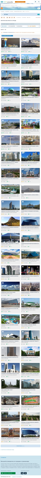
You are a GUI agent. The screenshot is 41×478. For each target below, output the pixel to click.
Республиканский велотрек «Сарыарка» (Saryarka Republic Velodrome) (10, 259)
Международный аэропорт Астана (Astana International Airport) (10, 97)
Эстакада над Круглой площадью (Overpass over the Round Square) (10, 406)
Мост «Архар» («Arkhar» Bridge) (28, 324)
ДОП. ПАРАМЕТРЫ (33, 26)
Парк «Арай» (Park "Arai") (7, 389)
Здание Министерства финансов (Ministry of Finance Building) (30, 438)
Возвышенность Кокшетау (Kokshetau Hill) (10, 227)
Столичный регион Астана (18, 11)
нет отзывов (26, 84)
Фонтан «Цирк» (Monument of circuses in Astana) (10, 243)
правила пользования (17, 476)
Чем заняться (19, 26)
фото (20, 32)
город (23, 11)
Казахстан (11, 11)
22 (10, 84)
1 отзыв (5, 84)
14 (30, 165)
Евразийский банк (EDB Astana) (28, 389)
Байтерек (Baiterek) (5, 48)
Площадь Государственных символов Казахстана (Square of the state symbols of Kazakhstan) (30, 422)
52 (11, 51)
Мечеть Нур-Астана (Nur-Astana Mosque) (10, 178)
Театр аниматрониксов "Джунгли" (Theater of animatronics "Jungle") (30, 406)
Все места (5, 26)
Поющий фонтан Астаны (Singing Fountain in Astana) (30, 276)
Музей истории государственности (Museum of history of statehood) (30, 357)
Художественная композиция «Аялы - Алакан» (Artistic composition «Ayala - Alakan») (30, 146)
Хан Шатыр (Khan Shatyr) (27, 48)
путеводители (7, 11)
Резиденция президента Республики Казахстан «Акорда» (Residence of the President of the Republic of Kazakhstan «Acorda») (30, 178)
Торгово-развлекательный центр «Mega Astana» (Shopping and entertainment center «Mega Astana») (10, 113)
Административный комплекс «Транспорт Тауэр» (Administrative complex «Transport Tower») (10, 211)
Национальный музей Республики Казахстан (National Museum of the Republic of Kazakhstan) (30, 243)
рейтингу (17, 32)
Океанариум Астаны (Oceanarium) (9, 65)
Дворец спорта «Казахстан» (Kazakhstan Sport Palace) (10, 341)
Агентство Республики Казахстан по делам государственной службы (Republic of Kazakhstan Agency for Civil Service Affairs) (10, 357)
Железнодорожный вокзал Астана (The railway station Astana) (30, 81)
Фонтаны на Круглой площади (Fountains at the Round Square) (10, 422)
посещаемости (24, 32)
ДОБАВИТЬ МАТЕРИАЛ (20, 1)
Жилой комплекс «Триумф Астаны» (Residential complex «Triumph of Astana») (30, 292)
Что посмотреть (12, 26)
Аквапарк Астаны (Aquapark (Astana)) (9, 324)
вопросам (29, 32)
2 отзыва (5, 51)
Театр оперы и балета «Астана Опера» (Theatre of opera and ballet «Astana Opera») (30, 195)
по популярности (8, 32)
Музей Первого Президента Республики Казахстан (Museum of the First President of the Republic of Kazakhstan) (30, 211)
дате (15, 32)
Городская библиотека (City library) (9, 162)
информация (27, 11)
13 (31, 149)
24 (10, 100)
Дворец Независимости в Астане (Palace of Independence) (10, 308)
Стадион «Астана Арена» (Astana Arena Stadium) (30, 373)
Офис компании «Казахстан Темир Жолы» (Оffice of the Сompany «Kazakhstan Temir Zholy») (30, 341)
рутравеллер (2, 11)
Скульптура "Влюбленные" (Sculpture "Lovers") (10, 438)
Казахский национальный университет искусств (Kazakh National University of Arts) (30, 227)
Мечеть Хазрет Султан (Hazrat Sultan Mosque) (30, 113)
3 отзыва (26, 51)
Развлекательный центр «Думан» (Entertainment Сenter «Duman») (30, 130)
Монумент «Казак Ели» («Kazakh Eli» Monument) (10, 146)
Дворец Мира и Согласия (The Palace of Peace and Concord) (10, 81)
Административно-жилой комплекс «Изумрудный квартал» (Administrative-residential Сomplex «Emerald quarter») (10, 276)
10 (11, 246)
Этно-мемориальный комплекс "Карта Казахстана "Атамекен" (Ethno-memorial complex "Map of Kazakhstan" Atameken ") (10, 195)
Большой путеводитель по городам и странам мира (15, 461)
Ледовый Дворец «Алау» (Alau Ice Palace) (30, 308)
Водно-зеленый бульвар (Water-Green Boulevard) (10, 130)
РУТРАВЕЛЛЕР (3, 457)
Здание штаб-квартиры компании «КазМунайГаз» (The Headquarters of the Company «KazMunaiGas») (30, 162)
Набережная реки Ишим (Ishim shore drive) (30, 65)
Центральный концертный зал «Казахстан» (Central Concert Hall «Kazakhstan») (30, 259)
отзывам (32, 32)
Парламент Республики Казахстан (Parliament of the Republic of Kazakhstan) (10, 373)
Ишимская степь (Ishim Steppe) (8, 292)
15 (10, 149)
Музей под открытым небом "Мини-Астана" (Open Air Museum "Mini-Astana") (30, 97)
